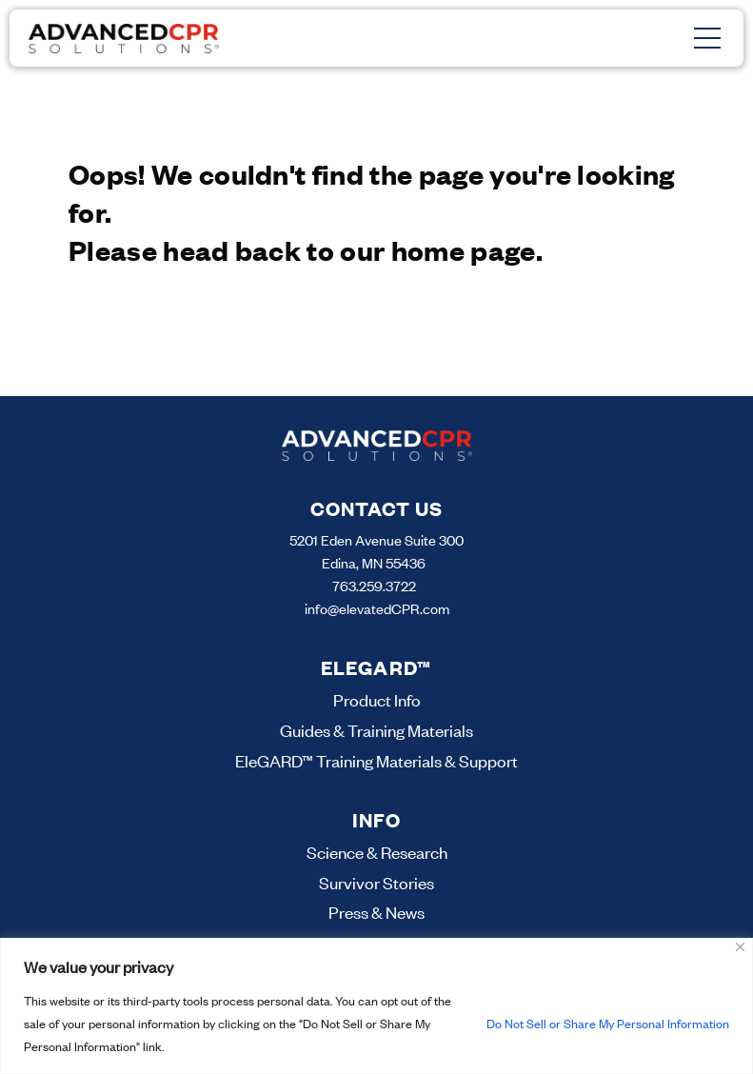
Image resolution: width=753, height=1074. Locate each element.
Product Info (377, 699)
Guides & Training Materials (376, 730)
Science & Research (377, 852)
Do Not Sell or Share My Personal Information (607, 1023)
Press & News (376, 912)
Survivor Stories (376, 882)
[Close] (740, 947)
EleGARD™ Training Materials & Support (376, 760)
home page (463, 249)
